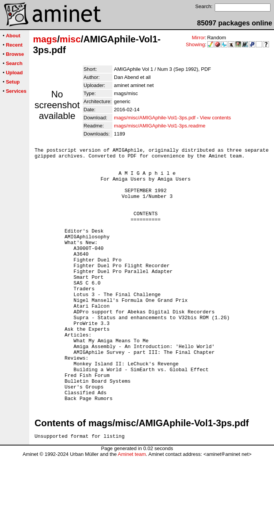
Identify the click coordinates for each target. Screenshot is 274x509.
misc (70, 39)
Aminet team (132, 506)
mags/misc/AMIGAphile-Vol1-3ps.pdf (154, 118)
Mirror (198, 37)
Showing (195, 44)
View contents (215, 118)
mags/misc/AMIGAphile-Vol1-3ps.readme (160, 126)
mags (45, 39)
